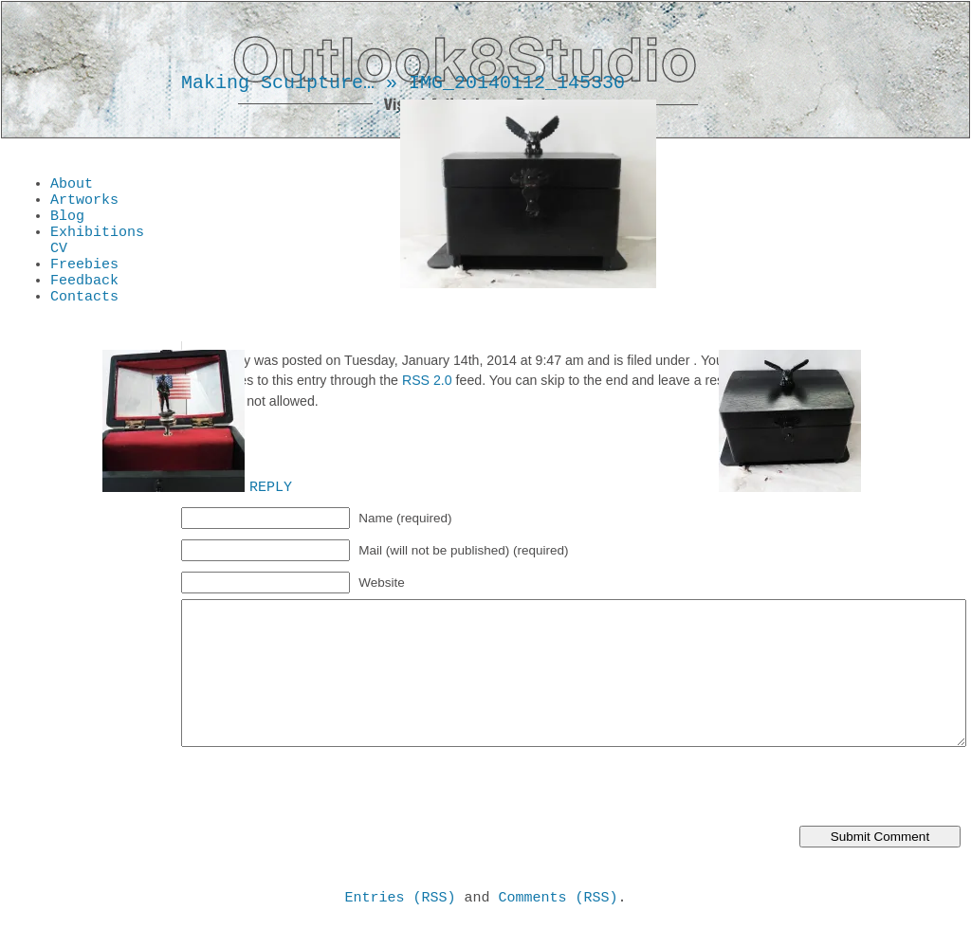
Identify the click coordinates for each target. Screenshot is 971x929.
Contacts (84, 318)
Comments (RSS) (558, 899)
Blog (67, 223)
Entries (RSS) (399, 899)
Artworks (84, 204)
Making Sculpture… (278, 83)
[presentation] (325, 789)
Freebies (84, 280)
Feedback (84, 299)
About (71, 185)
